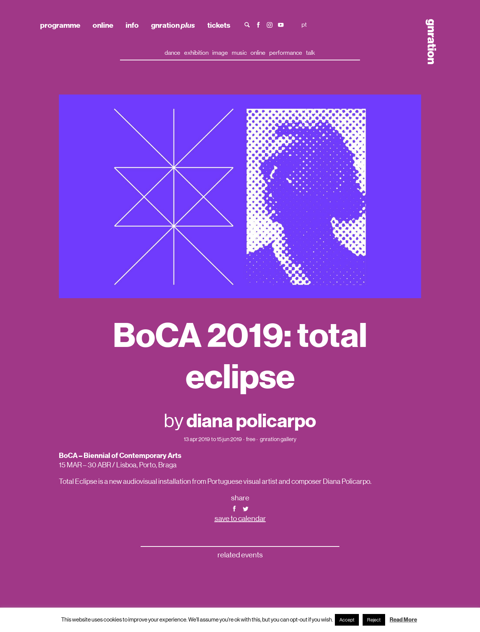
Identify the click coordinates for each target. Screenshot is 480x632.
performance (285, 52)
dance (172, 52)
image (220, 52)
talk (310, 52)
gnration (173, 25)
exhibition (196, 52)
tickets (218, 25)
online (103, 25)
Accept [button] (346, 620)
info (132, 25)
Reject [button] (374, 620)
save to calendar (240, 518)
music (239, 52)
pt (304, 24)
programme (60, 25)
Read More (403, 619)
